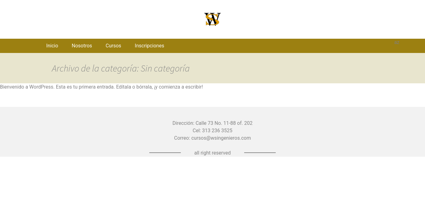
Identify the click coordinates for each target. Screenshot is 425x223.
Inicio (52, 46)
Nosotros (82, 46)
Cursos (113, 46)
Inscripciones (149, 46)
